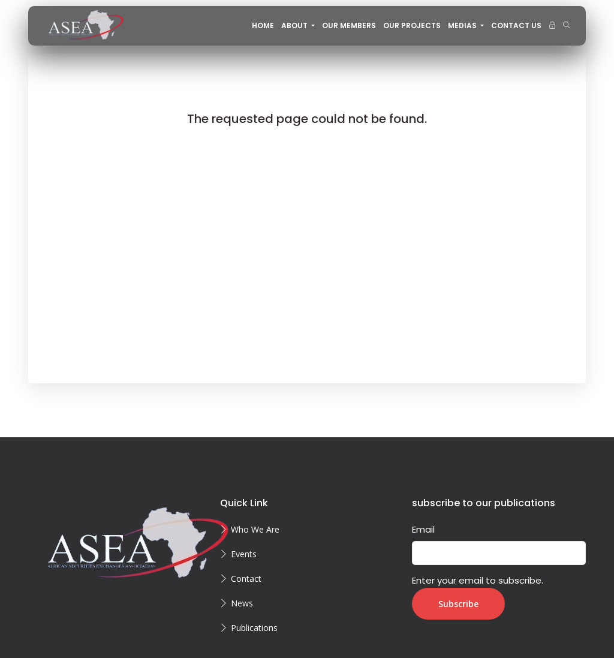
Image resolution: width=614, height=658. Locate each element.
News (242, 603)
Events (244, 554)
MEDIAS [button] (463, 25)
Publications (254, 627)
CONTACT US (516, 25)
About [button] (295, 25)
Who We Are (255, 529)
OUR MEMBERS (349, 25)
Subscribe (458, 603)
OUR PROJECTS (412, 25)
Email (423, 529)
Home (263, 25)
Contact (246, 578)
